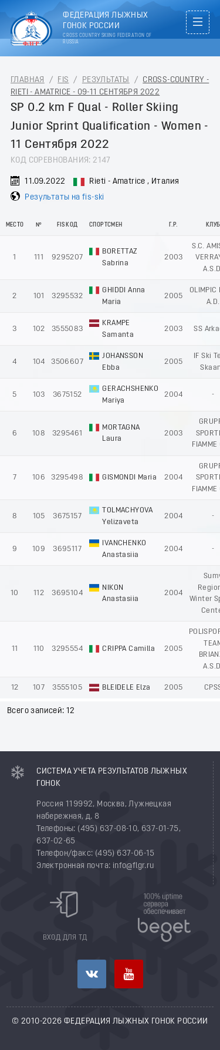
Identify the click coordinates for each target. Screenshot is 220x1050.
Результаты (106, 80)
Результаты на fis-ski (64, 197)
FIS (63, 80)
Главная (28, 80)
